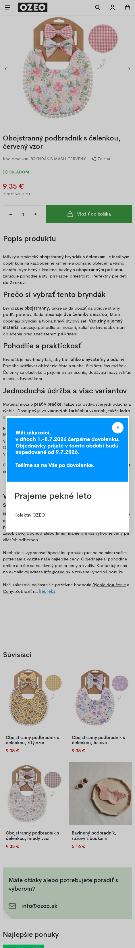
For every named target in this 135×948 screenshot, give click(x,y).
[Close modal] (118, 427)
